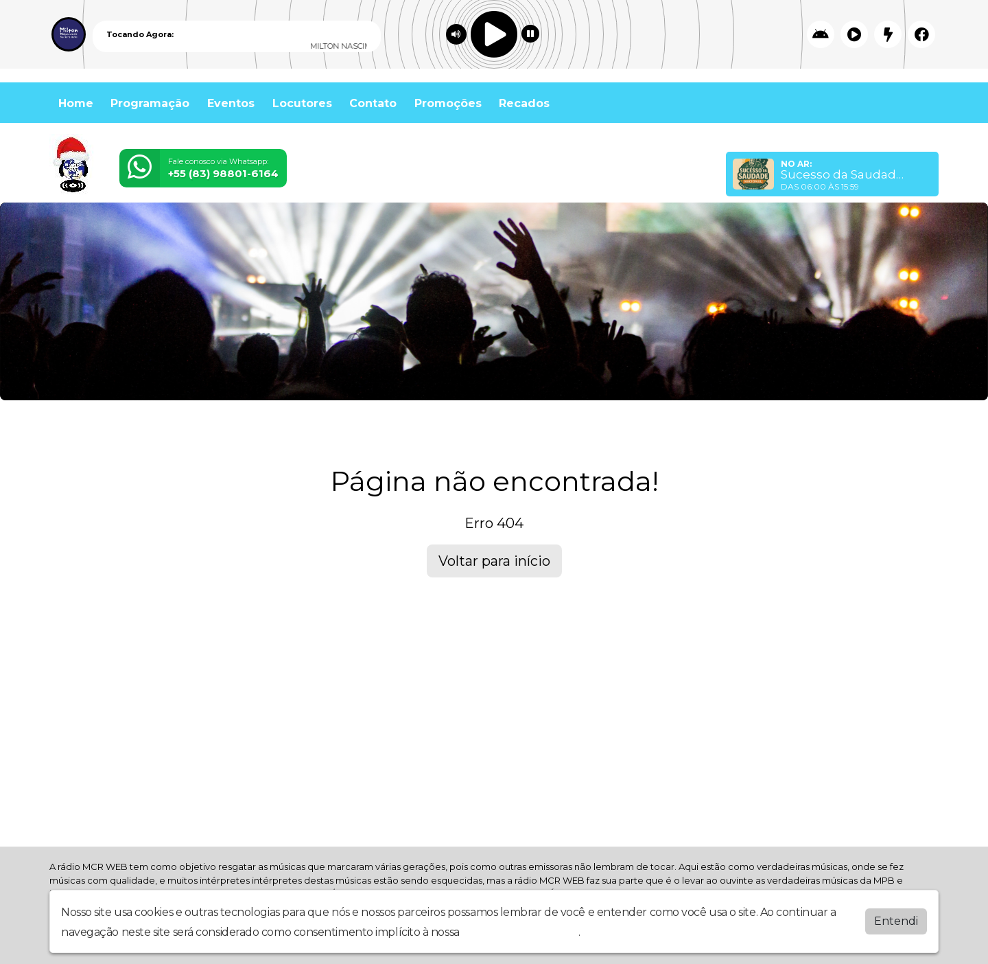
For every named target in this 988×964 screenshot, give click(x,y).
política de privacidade (520, 932)
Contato (373, 103)
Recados (524, 103)
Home (75, 103)
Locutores (302, 103)
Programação (149, 103)
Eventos (231, 103)
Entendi (896, 921)
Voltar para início (494, 561)
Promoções (448, 103)
